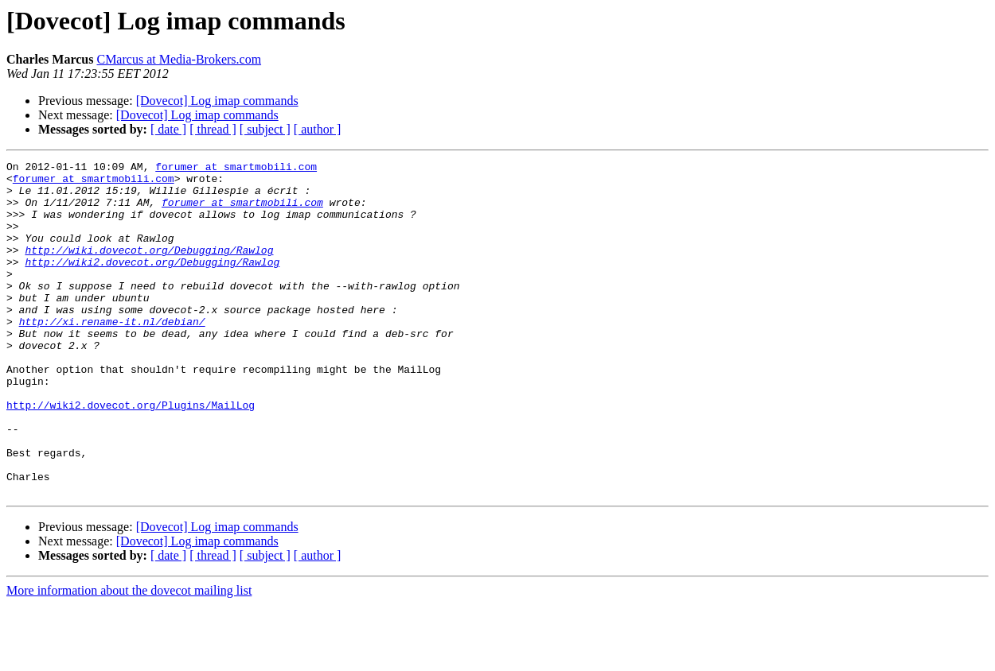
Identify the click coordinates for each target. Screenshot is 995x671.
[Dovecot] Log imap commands (217, 100)
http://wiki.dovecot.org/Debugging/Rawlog (149, 269)
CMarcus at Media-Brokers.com (178, 59)
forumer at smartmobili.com (236, 168)
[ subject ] (265, 129)
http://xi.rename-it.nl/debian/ (112, 354)
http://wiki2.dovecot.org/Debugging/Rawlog (152, 283)
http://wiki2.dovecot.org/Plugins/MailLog (130, 455)
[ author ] (317, 129)
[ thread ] (212, 129)
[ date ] (168, 129)
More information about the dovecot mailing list (129, 657)
